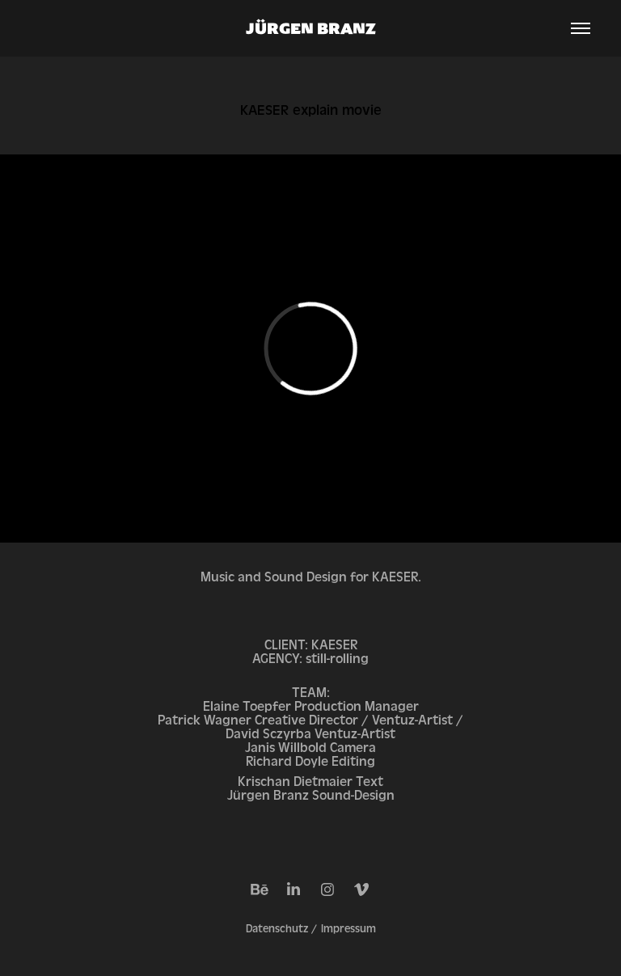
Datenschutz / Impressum (311, 929)
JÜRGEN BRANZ (311, 28)
